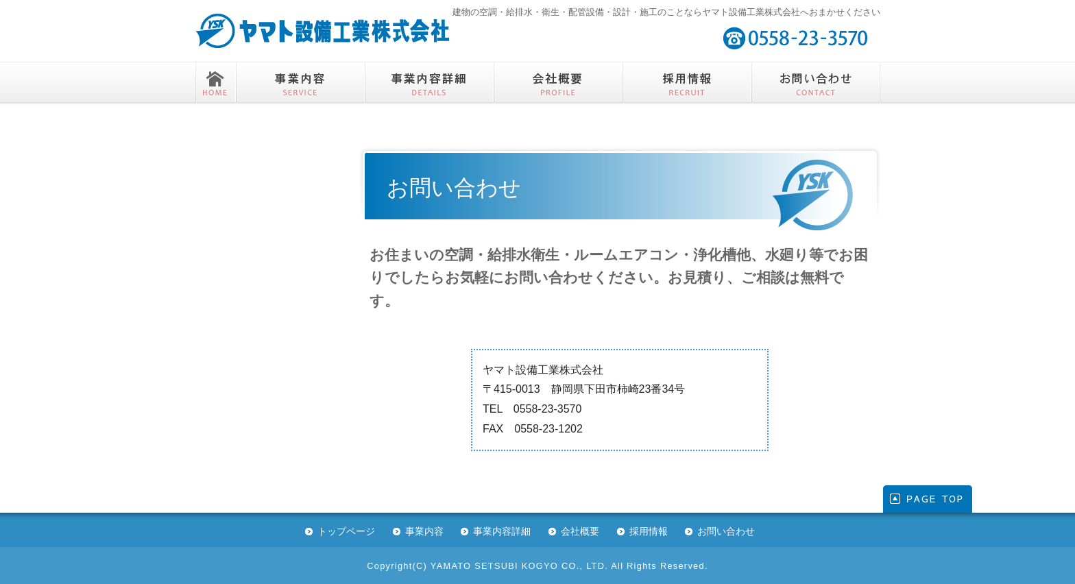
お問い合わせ (726, 531)
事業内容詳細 (502, 531)
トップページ (346, 531)
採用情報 (648, 531)
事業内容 (424, 531)
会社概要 (580, 531)
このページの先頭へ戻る (927, 499)
